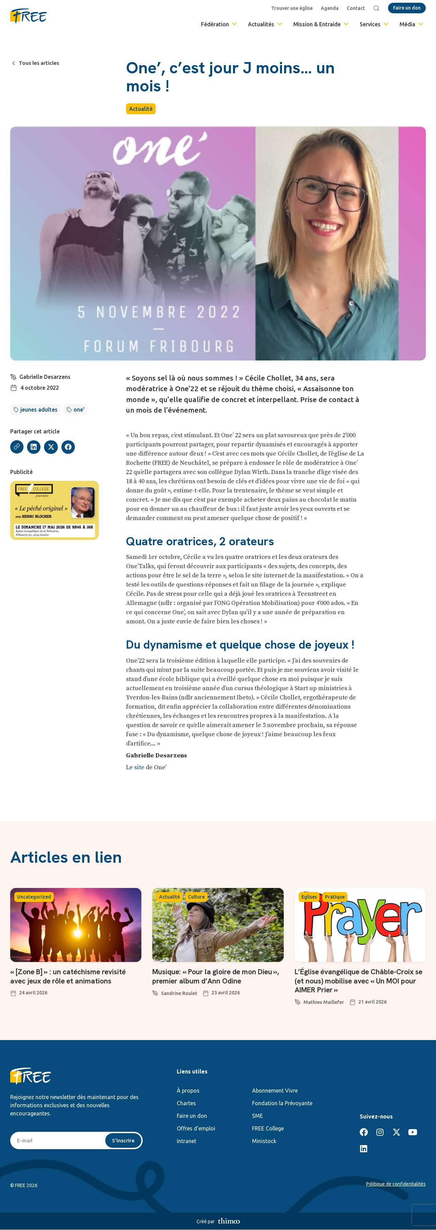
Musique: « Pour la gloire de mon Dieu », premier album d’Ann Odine (210, 976)
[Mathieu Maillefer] (298, 1001)
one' (79, 409)
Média (412, 24)
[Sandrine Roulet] (155, 992)
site (139, 767)
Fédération (219, 24)
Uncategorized (34, 897)
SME (257, 1116)
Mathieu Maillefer (323, 1002)
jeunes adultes (39, 409)
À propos (188, 1090)
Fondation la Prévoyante (282, 1103)
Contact (356, 8)
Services (374, 24)
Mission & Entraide (321, 24)
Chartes (186, 1103)
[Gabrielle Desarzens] (13, 376)
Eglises (309, 897)
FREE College (268, 1128)
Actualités (265, 24)
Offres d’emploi (196, 1128)
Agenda (330, 8)
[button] (34, 447)
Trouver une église (292, 8)
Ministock (264, 1141)
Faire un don (192, 1116)
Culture (196, 897)
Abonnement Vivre (275, 1090)
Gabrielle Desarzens (45, 377)
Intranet (186, 1141)
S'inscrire (123, 1141)
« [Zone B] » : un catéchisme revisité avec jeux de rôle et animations (71, 976)
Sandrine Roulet (179, 993)
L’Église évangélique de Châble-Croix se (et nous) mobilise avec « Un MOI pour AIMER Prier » (357, 981)
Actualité (141, 109)
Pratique (335, 897)
